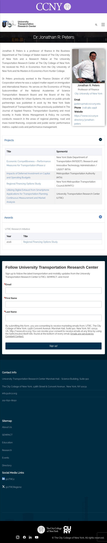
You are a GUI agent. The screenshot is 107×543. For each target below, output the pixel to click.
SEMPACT (7, 435)
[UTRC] (49, 529)
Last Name (11, 312)
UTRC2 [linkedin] (10, 479)
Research (7, 450)
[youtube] (37, 538)
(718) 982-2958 (89, 107)
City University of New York (88, 93)
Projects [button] (9, 140)
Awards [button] (8, 217)
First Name (11, 298)
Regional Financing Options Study (24, 183)
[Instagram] (18, 538)
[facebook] (24, 538)
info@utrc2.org (9, 393)
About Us (7, 427)
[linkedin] (3, 479)
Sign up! (53, 346)
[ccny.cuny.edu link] (53, 3)
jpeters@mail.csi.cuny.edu (87, 103)
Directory (7, 465)
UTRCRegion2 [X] (14, 487)
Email (8, 284)
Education (7, 442)
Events (5, 457)
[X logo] (3, 487)
